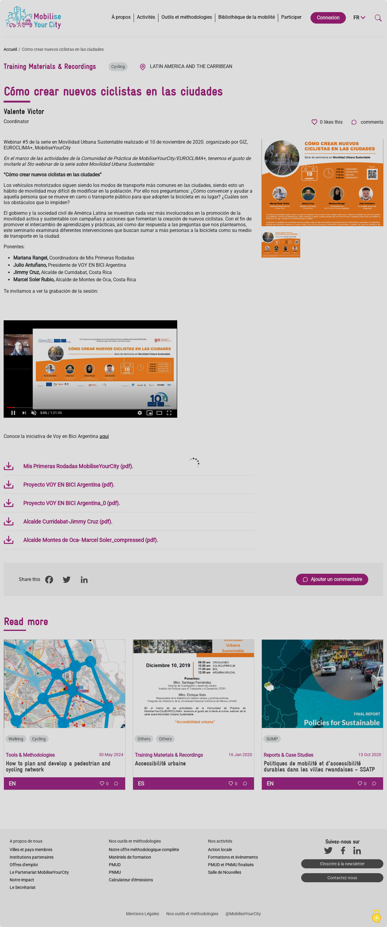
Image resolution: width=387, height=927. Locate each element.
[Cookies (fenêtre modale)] (376, 916)
